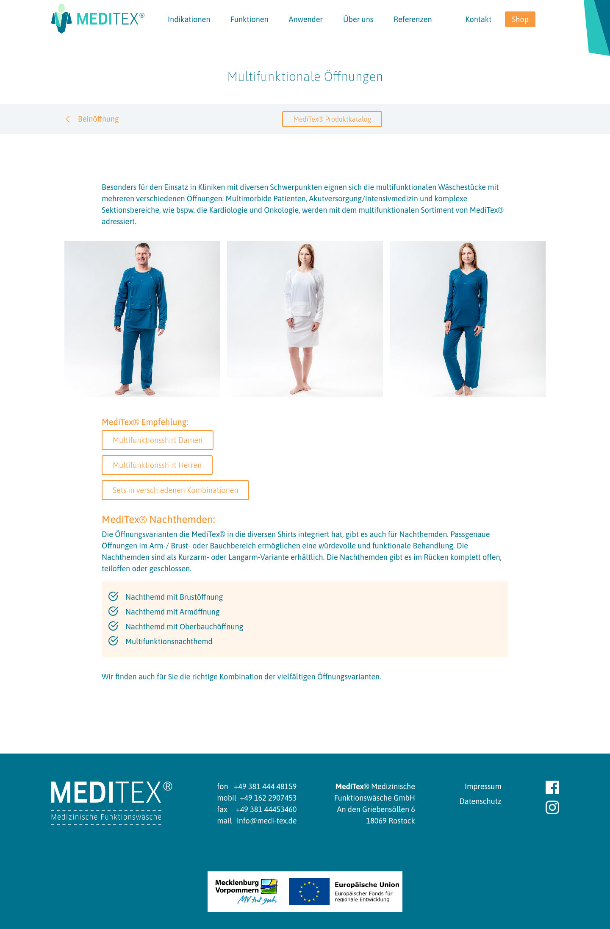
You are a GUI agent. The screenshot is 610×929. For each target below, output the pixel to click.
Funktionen (249, 19)
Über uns (358, 19)
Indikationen (189, 19)
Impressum (483, 786)
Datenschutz (480, 801)
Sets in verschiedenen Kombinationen (175, 490)
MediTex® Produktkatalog (332, 119)
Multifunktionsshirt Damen (157, 440)
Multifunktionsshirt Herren (157, 465)
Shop (520, 19)
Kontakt (478, 19)
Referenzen (413, 19)
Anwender (305, 19)
